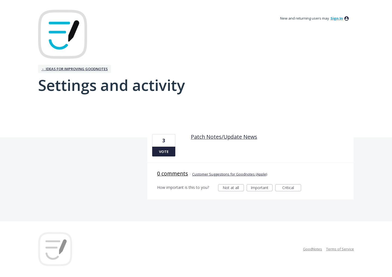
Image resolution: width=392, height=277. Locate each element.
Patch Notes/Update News (224, 136)
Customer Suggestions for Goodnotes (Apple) (229, 174)
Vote (164, 151)
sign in (336, 18)
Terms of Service (340, 249)
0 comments (172, 173)
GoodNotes (312, 249)
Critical (291, 188)
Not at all (233, 188)
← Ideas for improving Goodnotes (74, 68)
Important (261, 188)
